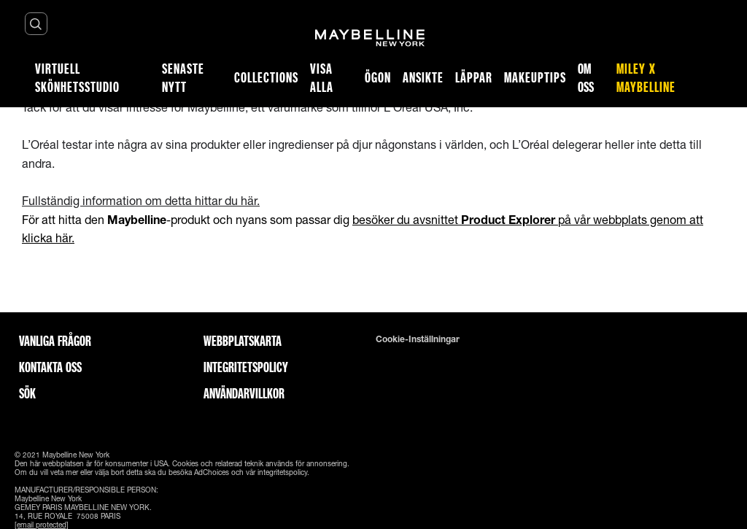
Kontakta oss (50, 367)
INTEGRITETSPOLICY (246, 367)
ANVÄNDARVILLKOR (244, 393)
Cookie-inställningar (418, 339)
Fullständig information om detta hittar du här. (141, 200)
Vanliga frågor (55, 340)
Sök (27, 393)
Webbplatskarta (243, 340)
